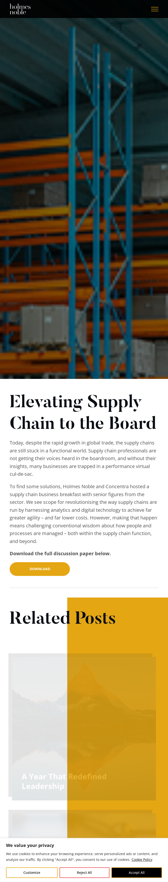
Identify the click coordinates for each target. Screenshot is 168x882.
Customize (31, 872)
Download (40, 569)
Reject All (84, 872)
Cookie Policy (142, 859)
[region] (84, 860)
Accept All (137, 872)
